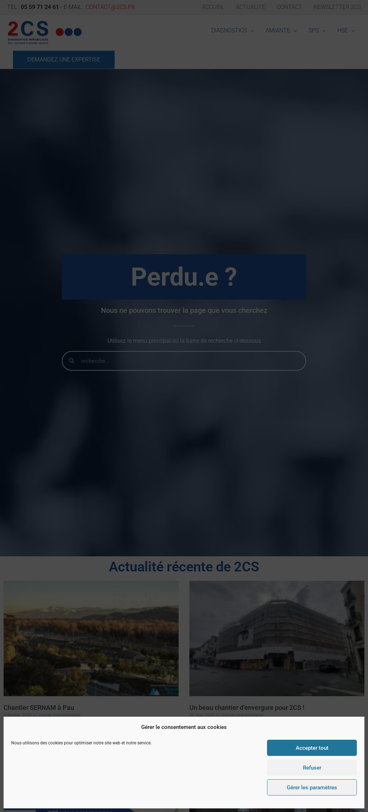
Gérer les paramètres (312, 787)
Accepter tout (312, 748)
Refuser (312, 768)
